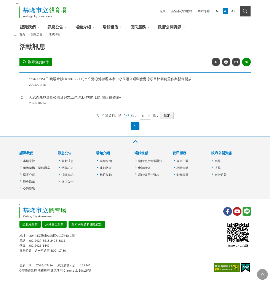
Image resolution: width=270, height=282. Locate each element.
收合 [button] (134, 141)
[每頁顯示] (145, 116)
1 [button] (135, 126)
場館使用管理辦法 (150, 161)
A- (217, 11)
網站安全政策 (54, 224)
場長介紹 (29, 175)
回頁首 (262, 274)
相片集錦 (106, 175)
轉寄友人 (236, 62)
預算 (218, 161)
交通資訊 (29, 188)
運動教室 (106, 168)
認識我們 (28, 26)
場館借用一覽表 (148, 175)
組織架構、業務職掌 (36, 168)
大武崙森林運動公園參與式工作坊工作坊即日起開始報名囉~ (75, 97)
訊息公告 (55, 26)
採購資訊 (67, 175)
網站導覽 (204, 11)
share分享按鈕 (246, 62)
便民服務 (138, 26)
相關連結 (182, 168)
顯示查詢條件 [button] (38, 62)
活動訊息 (54, 34)
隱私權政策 (30, 224)
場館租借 (110, 26)
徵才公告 (67, 181)
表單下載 (182, 161)
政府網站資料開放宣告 (87, 224)
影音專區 (182, 175)
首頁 (162, 11)
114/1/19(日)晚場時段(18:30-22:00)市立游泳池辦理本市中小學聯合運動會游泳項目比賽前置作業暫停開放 (110, 79)
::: (17, 4)
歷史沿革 (29, 181)
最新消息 (67, 161)
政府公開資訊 (169, 26)
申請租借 (144, 168)
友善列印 (226, 62)
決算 (218, 168)
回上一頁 (216, 62)
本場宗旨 (29, 161)
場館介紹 (83, 26)
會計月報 (221, 175)
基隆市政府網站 (181, 11)
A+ (233, 11)
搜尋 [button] (245, 11)
